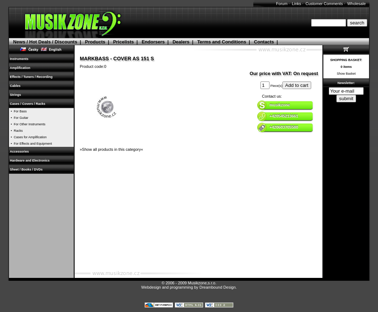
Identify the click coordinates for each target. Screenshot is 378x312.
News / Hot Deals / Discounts (45, 42)
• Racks (16, 130)
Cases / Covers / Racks (27, 104)
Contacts (264, 42)
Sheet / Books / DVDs (26, 169)
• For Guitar (18, 118)
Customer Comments (324, 3)
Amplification (20, 68)
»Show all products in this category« (111, 149)
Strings (15, 95)
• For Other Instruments (27, 124)
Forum (281, 3)
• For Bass (18, 111)
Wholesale (356, 3)
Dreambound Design (217, 287)
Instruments (19, 59)
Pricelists (123, 42)
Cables (15, 86)
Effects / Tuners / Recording (31, 77)
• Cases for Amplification (28, 137)
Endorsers (153, 42)
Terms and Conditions (221, 42)
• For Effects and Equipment (30, 143)
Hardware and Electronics (30, 160)
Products (95, 42)
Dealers (180, 42)
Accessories (19, 151)
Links (296, 3)
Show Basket (346, 73)
